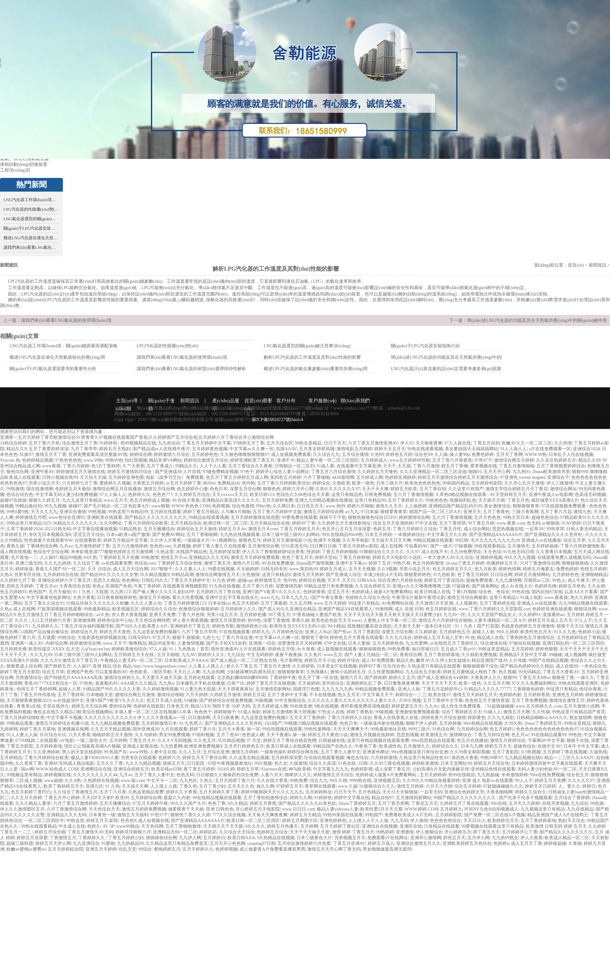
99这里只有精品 (363, 603)
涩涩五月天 (338, 591)
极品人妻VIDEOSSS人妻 (95, 757)
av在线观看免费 (116, 563)
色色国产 (37, 591)
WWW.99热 (536, 454)
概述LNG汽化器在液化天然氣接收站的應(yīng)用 (31, 237)
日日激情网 (199, 717)
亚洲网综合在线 (96, 769)
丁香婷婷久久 (92, 837)
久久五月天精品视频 (111, 729)
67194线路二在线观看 (36, 740)
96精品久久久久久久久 (75, 523)
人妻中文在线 (163, 752)
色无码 (533, 523)
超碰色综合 (524, 746)
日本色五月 (177, 706)
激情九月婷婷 (244, 752)
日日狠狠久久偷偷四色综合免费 (227, 774)
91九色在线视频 (224, 586)
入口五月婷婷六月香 (51, 620)
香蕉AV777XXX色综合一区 (51, 683)
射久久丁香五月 (241, 666)
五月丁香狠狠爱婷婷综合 (560, 466)
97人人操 (158, 649)
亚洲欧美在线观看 (104, 517)
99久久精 (338, 780)
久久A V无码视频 (175, 740)
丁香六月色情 (191, 614)
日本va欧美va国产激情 (128, 534)
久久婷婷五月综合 (192, 494)
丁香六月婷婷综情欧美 (22, 717)
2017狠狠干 (161, 569)
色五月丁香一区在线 (318, 677)
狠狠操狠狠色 (372, 649)
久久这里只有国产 (466, 488)
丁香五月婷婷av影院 (358, 546)
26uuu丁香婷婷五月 (543, 723)
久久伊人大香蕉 (165, 540)
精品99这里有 (161, 643)
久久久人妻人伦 (146, 603)
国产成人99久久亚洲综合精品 (287, 609)
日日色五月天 (310, 506)
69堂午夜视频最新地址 (230, 763)
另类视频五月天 (349, 837)
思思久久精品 (106, 580)
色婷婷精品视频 (37, 460)
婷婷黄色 (476, 717)
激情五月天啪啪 (154, 597)
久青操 (575, 843)
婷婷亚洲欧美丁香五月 (252, 460)
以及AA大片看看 (581, 591)
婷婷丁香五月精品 (201, 511)
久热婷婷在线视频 (101, 780)
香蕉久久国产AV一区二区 (60, 569)
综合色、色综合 (494, 591)
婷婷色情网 (509, 569)
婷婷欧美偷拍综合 (129, 649)
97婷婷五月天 (289, 786)
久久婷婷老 (426, 631)
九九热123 (120, 591)
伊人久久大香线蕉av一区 (161, 717)
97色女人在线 (331, 712)
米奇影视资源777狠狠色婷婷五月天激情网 (112, 551)
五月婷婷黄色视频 (209, 448)
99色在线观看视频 (425, 448)
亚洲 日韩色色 (220, 809)
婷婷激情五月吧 (30, 517)
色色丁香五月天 (297, 557)
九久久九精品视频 (143, 763)
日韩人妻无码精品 (584, 528)
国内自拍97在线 (547, 591)
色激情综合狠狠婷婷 (199, 609)
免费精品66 (228, 483)
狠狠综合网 (585, 609)
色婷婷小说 (589, 631)
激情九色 (582, 511)
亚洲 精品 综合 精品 (112, 666)
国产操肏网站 (485, 586)
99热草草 (555, 528)
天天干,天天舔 (397, 466)
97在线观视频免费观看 (564, 506)
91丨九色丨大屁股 (90, 591)
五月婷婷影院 (448, 814)
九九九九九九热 (337, 689)
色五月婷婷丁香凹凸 (31, 792)
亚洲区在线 (411, 826)
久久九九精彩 (500, 717)
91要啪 (108, 843)
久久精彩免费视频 (479, 654)
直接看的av (554, 614)
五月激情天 (518, 546)
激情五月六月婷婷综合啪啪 (445, 620)
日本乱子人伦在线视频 (571, 454)
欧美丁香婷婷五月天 (64, 786)
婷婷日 (589, 786)
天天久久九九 (44, 511)
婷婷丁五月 (380, 563)
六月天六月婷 (439, 786)
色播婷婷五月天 (502, 563)
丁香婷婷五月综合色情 (179, 563)
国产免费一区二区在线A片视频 (494, 814)
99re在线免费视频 (547, 774)
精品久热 (405, 660)
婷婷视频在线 (57, 774)
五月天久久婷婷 (524, 803)
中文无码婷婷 (260, 654)
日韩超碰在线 (331, 740)
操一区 (253, 729)
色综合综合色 (19, 494)
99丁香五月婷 (481, 523)
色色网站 (130, 580)
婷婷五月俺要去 (538, 569)
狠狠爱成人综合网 (24, 666)
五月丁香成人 (159, 466)
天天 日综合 (99, 569)
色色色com (160, 546)
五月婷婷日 (214, 837)
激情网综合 (460, 734)
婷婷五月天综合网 (89, 706)
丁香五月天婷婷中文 (190, 580)
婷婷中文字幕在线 (351, 797)
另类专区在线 (27, 574)
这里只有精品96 (370, 500)
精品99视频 (70, 557)
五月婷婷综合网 (146, 797)
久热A (6, 574)
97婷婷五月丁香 (248, 443)
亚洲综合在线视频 (379, 826)
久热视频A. (317, 671)
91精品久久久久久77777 (487, 689)
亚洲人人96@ (318, 631)
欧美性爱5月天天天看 (381, 809)
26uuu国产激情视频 (315, 563)
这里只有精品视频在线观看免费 (378, 740)
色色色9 (128, 820)
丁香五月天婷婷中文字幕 (206, 443)
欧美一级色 (363, 483)
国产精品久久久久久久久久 (566, 832)
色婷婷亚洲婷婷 (400, 477)
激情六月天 (351, 677)
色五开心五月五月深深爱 (346, 528)
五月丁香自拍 (432, 488)
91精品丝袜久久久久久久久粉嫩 (97, 603)
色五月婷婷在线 (441, 609)
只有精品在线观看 (441, 826)
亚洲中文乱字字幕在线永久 (232, 597)
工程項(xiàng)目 (15, 170)
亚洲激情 (405, 832)
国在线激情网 (39, 488)
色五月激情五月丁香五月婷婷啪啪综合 (55, 614)
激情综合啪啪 (170, 694)
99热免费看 (399, 649)
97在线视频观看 (234, 631)
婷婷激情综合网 (414, 517)
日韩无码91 (139, 637)
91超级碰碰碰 (500, 706)
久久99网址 (110, 523)
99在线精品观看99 (548, 734)
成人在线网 (391, 546)
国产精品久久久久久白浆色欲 (307, 803)
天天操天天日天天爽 (391, 540)
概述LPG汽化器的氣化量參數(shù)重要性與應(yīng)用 (316, 368)
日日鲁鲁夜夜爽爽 (401, 683)
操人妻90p (460, 454)
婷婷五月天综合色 (491, 763)
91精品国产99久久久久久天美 (111, 689)
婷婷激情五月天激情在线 (80, 471)
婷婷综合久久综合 (159, 609)
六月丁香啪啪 (316, 477)
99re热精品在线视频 (482, 723)
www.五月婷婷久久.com (539, 706)
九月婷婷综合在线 (60, 574)
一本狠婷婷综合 (409, 534)
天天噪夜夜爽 (429, 443)
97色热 (86, 683)
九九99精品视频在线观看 (583, 603)
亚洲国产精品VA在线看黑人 (345, 609)
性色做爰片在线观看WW (48, 540)
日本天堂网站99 (455, 763)
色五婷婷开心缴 (192, 488)
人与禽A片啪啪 (236, 511)
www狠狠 (160, 506)
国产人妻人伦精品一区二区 (371, 654)
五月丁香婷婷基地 (441, 654)
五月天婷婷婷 (433, 774)
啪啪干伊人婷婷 (421, 723)
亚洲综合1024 (586, 448)
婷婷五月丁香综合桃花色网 (289, 740)
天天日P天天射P (97, 797)
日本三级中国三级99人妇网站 (291, 534)
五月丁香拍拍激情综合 (265, 797)
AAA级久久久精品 (138, 683)
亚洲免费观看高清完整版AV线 (97, 454)
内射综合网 (56, 643)
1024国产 (273, 723)
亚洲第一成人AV (27, 643)
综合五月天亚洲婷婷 (393, 523)
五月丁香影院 (366, 631)
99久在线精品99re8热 (342, 534)
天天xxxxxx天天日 (229, 494)
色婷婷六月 (169, 757)
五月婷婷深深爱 (224, 551)
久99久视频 (410, 700)
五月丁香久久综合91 (44, 603)
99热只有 (401, 563)
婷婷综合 (321, 483)
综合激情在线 (493, 643)
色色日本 (218, 488)
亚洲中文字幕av (351, 563)
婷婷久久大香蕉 (181, 792)
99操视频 (264, 700)
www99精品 (127, 826)
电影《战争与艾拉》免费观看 (175, 477)
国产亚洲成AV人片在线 (177, 471)
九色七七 (211, 637)
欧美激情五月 (434, 734)
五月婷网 (118, 740)
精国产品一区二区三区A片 (435, 511)
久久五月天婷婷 (26, 797)
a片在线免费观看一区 (550, 448)
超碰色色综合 (545, 517)
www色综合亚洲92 (67, 517)
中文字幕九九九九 (331, 769)
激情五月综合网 (159, 488)
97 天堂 (254, 740)
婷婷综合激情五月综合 (206, 460)
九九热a (166, 683)
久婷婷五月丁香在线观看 (464, 803)
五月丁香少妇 (212, 786)
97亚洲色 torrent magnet (522, 477)
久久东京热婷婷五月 (556, 460)
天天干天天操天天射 (310, 832)
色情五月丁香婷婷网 (37, 689)
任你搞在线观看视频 (324, 757)
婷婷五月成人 (333, 569)
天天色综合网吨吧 (152, 620)
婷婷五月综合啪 (49, 832)
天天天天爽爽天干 (351, 729)
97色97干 (483, 460)
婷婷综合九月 (84, 631)
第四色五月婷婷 (285, 477)
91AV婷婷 (570, 523)
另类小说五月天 (44, 483)
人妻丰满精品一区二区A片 (500, 620)
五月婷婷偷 (450, 723)
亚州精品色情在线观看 (493, 769)
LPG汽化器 (32, 294)
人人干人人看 (213, 466)
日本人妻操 (359, 643)
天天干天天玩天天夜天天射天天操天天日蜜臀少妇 (392, 614)
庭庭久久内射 (177, 797)
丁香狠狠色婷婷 (528, 689)
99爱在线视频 (221, 569)
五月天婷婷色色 (387, 643)
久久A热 (72, 780)
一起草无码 (431, 792)
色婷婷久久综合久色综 (367, 597)
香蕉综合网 (411, 654)
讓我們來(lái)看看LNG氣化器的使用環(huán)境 (31, 247)
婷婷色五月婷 (399, 454)
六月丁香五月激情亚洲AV (373, 443)
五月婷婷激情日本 (159, 723)
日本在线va (219, 603)
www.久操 (347, 786)
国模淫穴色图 (306, 689)
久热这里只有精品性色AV (424, 757)
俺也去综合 (357, 757)
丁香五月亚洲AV (349, 843)
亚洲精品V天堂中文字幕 (523, 654)
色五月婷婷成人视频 (150, 500)
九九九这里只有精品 (82, 500)
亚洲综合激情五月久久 (418, 843)
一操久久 (585, 677)
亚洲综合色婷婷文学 (464, 792)
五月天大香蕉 (231, 729)
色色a (97, 586)
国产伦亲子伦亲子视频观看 (525, 797)
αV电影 (67, 740)
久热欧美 (341, 483)
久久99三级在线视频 (390, 763)
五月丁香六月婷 (257, 586)
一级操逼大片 (196, 540)
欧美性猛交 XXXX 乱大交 (54, 649)
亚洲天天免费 (162, 614)
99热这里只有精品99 (128, 511)
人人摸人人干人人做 (368, 820)
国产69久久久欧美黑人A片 (142, 626)
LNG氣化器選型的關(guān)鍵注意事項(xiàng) (31, 218)
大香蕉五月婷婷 (148, 483)
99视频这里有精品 (24, 774)
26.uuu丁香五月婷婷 (465, 563)
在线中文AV (549, 746)
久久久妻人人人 (190, 569)
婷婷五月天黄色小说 (328, 734)
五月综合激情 (355, 454)
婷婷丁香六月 (202, 729)
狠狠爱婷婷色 (417, 574)
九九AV (188, 654)
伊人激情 (419, 820)
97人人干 (583, 620)
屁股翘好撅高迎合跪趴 (369, 626)
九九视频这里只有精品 (542, 809)
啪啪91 (475, 471)
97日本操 (369, 511)
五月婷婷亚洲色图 (126, 477)
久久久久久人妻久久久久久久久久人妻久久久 (352, 700)
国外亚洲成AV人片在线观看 (238, 649)
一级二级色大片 (91, 740)
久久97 (412, 551)
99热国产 (374, 814)
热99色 (254, 620)
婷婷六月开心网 (298, 488)
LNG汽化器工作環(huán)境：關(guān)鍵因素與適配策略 (31, 199)
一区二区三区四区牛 (44, 820)
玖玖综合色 (394, 666)
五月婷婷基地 (48, 746)
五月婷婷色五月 (454, 631)
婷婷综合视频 (312, 580)
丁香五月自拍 (486, 443)
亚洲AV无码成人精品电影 (69, 763)
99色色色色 (436, 500)
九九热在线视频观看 (240, 534)
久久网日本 (284, 506)
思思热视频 (407, 734)
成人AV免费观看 (378, 660)
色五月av (520, 734)
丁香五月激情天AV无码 (90, 832)
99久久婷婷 (507, 631)
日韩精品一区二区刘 (294, 466)
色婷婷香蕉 (314, 591)
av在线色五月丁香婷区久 (454, 643)
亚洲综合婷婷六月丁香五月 (64, 580)
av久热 (102, 614)
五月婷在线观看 (165, 511)
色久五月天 (349, 694)
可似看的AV (416, 546)
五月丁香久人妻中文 (341, 752)
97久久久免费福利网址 (534, 683)
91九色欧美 (444, 574)
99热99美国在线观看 (343, 814)
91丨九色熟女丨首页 (189, 649)
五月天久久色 (240, 786)
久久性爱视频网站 (385, 671)
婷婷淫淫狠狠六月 (133, 832)
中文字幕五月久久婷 (447, 534)
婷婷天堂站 (326, 557)
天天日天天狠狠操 (400, 792)
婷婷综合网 (141, 454)
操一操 (299, 734)
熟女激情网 (580, 717)
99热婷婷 (385, 832)
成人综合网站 (477, 528)
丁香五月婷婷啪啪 (339, 551)
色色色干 (203, 712)
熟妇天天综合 (571, 820)
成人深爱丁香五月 (392, 769)
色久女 (281, 763)
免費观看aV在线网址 (387, 837)
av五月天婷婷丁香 (183, 483)
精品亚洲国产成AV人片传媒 (498, 660)
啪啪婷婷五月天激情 (112, 734)
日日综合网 (501, 574)
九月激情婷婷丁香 (92, 546)
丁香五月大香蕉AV (560, 671)
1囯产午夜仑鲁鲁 (326, 597)
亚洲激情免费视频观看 (417, 712)
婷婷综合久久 (445, 746)
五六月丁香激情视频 (413, 494)
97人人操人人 (112, 494)
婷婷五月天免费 (550, 780)
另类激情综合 (28, 677)
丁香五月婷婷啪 (354, 557)
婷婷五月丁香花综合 (444, 580)
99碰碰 (555, 654)
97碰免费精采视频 (220, 471)
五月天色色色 (487, 517)
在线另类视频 (555, 803)
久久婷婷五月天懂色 (377, 471)
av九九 (352, 511)
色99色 (290, 580)
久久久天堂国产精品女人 (491, 614)
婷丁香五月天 (486, 832)
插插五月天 (174, 763)
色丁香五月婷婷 (472, 574)
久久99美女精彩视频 (470, 752)
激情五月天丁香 (50, 454)
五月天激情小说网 (581, 706)
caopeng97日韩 (261, 843)
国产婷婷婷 (375, 677)
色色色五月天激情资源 (487, 700)
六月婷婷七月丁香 (80, 483)
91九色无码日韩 (518, 551)
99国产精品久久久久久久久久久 (465, 797)
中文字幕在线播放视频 (95, 528)
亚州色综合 (333, 683)
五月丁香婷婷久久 (405, 500)
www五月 (333, 654)
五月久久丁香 (109, 763)
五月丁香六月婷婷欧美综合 (283, 483)
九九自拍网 (213, 671)
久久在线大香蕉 (272, 780)
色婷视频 (221, 506)
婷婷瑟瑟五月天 (407, 706)
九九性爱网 (416, 643)
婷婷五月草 (248, 769)
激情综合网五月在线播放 (116, 488)
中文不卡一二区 (162, 780)
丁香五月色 (518, 500)
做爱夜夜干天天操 (186, 809)
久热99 (377, 454)
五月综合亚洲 (216, 752)
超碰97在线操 (13, 500)
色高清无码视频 (590, 494)
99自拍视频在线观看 (282, 729)
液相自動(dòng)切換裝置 (23, 164)
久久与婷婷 (146, 734)
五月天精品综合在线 (270, 523)
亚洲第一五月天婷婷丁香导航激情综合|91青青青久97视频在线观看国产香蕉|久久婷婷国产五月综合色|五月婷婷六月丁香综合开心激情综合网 (137, 437)
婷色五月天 (454, 837)
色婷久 (93, 826)
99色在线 (521, 591)
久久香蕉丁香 (28, 763)
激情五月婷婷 (410, 786)
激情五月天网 (516, 712)
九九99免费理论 (465, 551)
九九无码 (399, 820)
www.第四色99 (303, 569)
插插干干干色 (332, 517)
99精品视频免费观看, (375, 689)
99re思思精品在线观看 (433, 740)
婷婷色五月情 (281, 649)
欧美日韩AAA (241, 837)
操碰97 (75, 506)
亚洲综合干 (558, 477)
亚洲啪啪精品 (594, 574)
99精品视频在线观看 (433, 540)
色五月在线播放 (472, 740)
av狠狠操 (550, 523)
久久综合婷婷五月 (372, 586)
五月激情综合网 (263, 546)
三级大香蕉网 (525, 511)
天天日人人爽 (186, 671)
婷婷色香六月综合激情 (443, 717)
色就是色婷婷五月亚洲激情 (527, 626)
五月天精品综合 (185, 523)
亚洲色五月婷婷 (567, 694)
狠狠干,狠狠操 (186, 637)
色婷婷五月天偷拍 (73, 488)
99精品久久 (186, 466)
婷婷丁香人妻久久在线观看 (219, 546)
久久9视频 (387, 569)
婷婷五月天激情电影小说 (287, 540)
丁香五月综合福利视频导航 (87, 626)
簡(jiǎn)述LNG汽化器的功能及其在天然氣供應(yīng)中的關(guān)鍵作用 (537, 320)
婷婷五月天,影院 (102, 820)
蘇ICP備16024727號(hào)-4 (277, 419)
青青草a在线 (29, 706)
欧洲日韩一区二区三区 (225, 523)
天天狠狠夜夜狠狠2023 (28, 700)
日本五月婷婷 (378, 534)
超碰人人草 (69, 689)
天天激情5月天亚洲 (434, 603)
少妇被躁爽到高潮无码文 (251, 671)
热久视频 (507, 671)
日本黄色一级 (102, 814)
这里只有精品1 (503, 597)
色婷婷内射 (510, 694)
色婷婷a (501, 843)
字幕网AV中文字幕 (546, 740)
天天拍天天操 (93, 477)
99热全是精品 (308, 443)
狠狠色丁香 (563, 677)
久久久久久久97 (344, 488)
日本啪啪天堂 (99, 694)
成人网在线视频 (15, 551)
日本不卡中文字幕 (581, 746)
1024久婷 (226, 769)
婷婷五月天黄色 (115, 631)
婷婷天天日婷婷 (540, 786)
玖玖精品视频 (231, 740)
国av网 (27, 769)
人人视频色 (466, 603)
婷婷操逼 (24, 569)
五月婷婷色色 (204, 454)
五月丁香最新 (274, 603)
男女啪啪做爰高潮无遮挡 (387, 849)
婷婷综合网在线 (302, 752)
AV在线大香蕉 (186, 500)
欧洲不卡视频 (327, 540)
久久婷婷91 (529, 614)
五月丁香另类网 (393, 803)
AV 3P (108, 826)
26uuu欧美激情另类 (551, 471)
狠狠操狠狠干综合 (480, 666)
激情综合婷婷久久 (122, 677)
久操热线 (598, 752)
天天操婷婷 (247, 569)
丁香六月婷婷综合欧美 (146, 523)
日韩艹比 (236, 683)
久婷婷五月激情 (225, 694)
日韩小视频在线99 (60, 477)
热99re (209, 483)
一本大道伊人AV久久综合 (448, 557)
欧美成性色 (390, 746)
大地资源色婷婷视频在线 (101, 637)
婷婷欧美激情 (425, 763)
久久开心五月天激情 (524, 483)
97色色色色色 (68, 460)
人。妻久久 (569, 786)
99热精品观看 (19, 723)
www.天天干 (115, 643)
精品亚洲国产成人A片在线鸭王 (557, 814)
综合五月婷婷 (467, 786)
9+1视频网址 (224, 540)
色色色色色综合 (445, 820)
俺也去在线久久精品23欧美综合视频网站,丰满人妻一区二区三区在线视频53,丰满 (112, 712)
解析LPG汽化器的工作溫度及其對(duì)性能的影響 (312, 357)
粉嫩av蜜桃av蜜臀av (26, 849)
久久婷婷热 (303, 666)
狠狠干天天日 (570, 626)
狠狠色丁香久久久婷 (190, 814)
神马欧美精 (299, 769)
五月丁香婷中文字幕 (287, 694)
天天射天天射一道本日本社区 (423, 626)
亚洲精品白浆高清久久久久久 (231, 500)
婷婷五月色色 (572, 586)
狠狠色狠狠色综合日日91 (372, 517)
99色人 (559, 580)
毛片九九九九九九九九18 (495, 540)
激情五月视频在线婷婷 (372, 734)
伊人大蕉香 (531, 837)
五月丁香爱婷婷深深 (49, 448)
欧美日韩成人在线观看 (288, 746)
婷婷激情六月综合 (171, 454)
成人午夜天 (578, 580)
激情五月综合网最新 (467, 597)
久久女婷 (596, 586)
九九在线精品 (580, 809)
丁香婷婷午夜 (282, 677)
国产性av (342, 631)
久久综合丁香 (86, 563)
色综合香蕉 (590, 689)
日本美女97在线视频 (337, 666)
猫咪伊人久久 (298, 774)
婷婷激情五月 (267, 580)
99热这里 (75, 820)
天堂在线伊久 (56, 706)
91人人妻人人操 (21, 734)
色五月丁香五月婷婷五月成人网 (237, 477)
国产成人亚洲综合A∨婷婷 (442, 677)
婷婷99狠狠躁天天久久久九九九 (272, 792)
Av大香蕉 (305, 649)
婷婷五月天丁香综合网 (204, 757)
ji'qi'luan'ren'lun (95, 649)
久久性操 (541, 712)
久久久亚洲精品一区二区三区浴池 (433, 471)
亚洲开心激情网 (425, 837)
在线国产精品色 (191, 551)
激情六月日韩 (246, 563)
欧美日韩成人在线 (432, 591)
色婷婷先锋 (545, 586)
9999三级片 (419, 729)
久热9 (321, 488)
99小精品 (336, 626)
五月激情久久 (416, 746)
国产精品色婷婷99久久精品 (526, 666)
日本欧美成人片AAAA (186, 660)
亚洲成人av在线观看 (537, 603)
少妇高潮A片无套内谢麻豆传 (440, 769)
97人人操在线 (457, 443)
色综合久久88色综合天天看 (302, 494)
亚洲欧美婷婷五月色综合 (467, 843)
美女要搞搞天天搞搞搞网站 (471, 448)
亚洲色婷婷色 (333, 820)
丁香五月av (46, 586)
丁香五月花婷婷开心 (442, 689)
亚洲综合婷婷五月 (131, 769)
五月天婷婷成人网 (270, 706)
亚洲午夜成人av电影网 (551, 494)
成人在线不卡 (434, 551)
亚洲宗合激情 (72, 511)
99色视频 (97, 511)
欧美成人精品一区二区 (567, 837)
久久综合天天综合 (237, 832)
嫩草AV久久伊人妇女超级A (443, 660)
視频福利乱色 (463, 500)
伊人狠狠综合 (429, 832)
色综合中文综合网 (51, 551)
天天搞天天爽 (135, 786)
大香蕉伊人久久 (485, 677)
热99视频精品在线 (138, 443)
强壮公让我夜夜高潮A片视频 (92, 746)
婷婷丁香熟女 (360, 712)
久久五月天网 (496, 683)
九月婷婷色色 (565, 574)
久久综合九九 (326, 454)
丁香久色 (188, 786)
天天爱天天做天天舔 (162, 677)
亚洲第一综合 (262, 643)
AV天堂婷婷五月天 (508, 494)
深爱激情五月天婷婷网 (299, 643)
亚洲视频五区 (387, 780)
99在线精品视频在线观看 (217, 797)
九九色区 (188, 780)
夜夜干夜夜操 (288, 654)
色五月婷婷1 (502, 729)
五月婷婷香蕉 (536, 694)
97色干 (247, 471)
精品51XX (200, 706)
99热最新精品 (97, 609)
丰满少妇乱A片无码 (382, 574)
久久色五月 (204, 740)
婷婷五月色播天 (282, 826)
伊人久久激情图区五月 (22, 809)
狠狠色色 (272, 488)
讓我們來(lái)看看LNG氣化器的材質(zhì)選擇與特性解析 (191, 368)
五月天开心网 (497, 471)
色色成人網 (253, 734)
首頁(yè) (576, 265)
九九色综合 (169, 443)
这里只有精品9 (276, 574)
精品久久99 (589, 460)
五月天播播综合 (159, 528)
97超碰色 (461, 586)
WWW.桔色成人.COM (57, 769)
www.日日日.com (298, 809)
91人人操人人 (513, 448)
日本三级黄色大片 (314, 837)
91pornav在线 (274, 769)
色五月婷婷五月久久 (452, 569)
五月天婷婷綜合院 (65, 849)
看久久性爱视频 (187, 597)
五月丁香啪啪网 (202, 534)
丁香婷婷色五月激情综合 (529, 637)
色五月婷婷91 (13, 591)
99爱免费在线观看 (299, 517)
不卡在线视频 (322, 694)
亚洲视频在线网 (73, 729)
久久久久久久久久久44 (95, 774)
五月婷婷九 (451, 809)
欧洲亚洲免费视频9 (203, 746)
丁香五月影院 (19, 746)
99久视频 (263, 763)
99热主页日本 (516, 517)
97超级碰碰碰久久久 (503, 786)
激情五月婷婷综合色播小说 (62, 723)
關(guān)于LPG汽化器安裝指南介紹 (31, 228)
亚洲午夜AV (42, 471)
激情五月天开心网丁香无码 (334, 849)
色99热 (248, 483)
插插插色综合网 (161, 837)
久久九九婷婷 (57, 563)
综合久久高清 (322, 763)
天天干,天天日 (341, 580)
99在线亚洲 (301, 706)
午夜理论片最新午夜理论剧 (418, 597)
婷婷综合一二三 (410, 694)
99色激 (597, 803)
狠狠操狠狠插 (575, 563)
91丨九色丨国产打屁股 (477, 626)
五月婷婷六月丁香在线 (218, 591)
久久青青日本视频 (554, 551)
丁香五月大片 (142, 740)
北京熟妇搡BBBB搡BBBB (242, 677)
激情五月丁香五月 (80, 660)
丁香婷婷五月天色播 (119, 557)
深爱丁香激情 (276, 620)
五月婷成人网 (369, 477)
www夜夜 (51, 466)
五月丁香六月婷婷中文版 (277, 511)
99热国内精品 (456, 483)
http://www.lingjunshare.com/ (159, 666)
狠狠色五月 (250, 540)
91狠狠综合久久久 (377, 786)
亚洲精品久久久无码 (209, 557)
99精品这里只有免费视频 (328, 586)
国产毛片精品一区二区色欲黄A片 (116, 506)
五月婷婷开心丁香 (520, 832)
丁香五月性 (450, 528)
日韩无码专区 (274, 569)
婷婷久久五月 (402, 677)
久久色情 (563, 443)
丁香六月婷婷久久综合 (415, 528)
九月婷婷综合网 (472, 729)
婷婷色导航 (223, 626)
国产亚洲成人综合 (343, 574)
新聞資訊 (598, 265)
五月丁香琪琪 (452, 523)
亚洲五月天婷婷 (101, 849)
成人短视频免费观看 (291, 454)
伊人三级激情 (559, 483)
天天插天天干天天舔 (223, 826)
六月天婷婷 (197, 694)
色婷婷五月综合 (272, 832)
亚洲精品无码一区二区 (175, 832)
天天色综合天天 (104, 809)
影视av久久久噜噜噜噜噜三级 (421, 586)
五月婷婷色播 (253, 614)
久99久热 (513, 723)
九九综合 (236, 654)
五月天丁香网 (509, 454)
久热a (5, 609)
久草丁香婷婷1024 (24, 528)
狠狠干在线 (577, 740)
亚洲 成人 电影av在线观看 (487, 780)
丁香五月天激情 (274, 666)
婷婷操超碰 (555, 843)
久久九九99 (41, 654)
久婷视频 (182, 546)
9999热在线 (360, 780)
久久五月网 (300, 603)
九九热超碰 (488, 774)
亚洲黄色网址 (376, 752)
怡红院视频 (136, 460)
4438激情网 (343, 477)
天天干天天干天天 (439, 683)
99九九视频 (55, 506)
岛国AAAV (286, 448)
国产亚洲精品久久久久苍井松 (554, 534)
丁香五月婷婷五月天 (300, 528)
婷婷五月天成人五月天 (550, 620)
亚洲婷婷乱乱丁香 (364, 683)
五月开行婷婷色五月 (244, 746)
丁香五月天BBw (534, 677)
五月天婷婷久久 (198, 849)
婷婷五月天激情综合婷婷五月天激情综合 (458, 477)
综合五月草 (574, 540)
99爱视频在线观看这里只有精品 (492, 826)
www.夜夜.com (511, 523)
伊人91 (407, 443)
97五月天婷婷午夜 (150, 803)
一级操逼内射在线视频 (381, 723)
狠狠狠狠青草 (525, 506)
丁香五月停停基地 (37, 694)
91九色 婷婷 (224, 580)
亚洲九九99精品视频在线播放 (324, 500)
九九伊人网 (190, 837)
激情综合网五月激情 (135, 694)
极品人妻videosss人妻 (337, 809)
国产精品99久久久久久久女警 (109, 574)
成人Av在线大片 (516, 586)
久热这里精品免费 (146, 792)
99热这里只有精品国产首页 (578, 712)
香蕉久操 (15, 546)
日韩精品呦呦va (531, 717)
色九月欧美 (485, 569)
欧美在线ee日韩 (166, 769)
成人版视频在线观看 (337, 649)
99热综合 (66, 637)
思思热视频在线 (507, 528)
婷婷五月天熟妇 (114, 448)
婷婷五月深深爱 (32, 837)
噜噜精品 (137, 643)
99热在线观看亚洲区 (578, 683)
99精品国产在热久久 (333, 746)
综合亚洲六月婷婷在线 (400, 580)
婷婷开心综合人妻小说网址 (282, 471)
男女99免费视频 (174, 734)
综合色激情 (243, 506)
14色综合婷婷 (13, 443)
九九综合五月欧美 (423, 671)
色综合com (144, 563)
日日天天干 (345, 792)
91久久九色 (565, 631)
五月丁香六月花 (556, 511)
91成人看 (325, 466)
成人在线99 (567, 666)
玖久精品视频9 (154, 574)
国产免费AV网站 (168, 534)
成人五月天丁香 (526, 843)
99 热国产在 (115, 752)
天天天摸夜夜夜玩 (235, 689)
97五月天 (161, 637)
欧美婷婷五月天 (502, 820)
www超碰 (53, 780)
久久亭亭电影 (355, 540)
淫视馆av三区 (537, 580)
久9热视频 (531, 752)
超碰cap (245, 580)
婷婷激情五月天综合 (333, 774)
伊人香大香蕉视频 (129, 614)
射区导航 (163, 671)
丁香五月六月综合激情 (333, 471)
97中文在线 (426, 523)
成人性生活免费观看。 (463, 706)
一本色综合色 (593, 666)
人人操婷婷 (415, 506)
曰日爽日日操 (323, 546)
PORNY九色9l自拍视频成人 (491, 809)
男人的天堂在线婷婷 (82, 752)
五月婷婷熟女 (318, 792)
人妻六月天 (272, 774)
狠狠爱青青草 (393, 511)
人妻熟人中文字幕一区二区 (390, 620)
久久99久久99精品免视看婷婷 (431, 780)
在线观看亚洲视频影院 (185, 586)
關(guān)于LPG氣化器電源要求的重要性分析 (53, 368)
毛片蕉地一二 (24, 557)
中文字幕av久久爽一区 (251, 448)
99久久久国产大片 (188, 803)
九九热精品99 (130, 843)
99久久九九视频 (519, 557)
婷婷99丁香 (370, 666)
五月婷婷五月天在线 (134, 654)
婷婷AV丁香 (303, 523)
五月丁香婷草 (71, 694)
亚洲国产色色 (118, 586)
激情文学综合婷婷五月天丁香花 (516, 488)
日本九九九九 (294, 597)
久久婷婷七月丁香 (18, 580)
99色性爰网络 (317, 729)
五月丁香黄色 (496, 511)
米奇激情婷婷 (514, 774)
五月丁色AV (228, 734)
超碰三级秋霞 (19, 843)
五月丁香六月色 (44, 443)
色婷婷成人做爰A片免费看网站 (381, 591)
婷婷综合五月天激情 (197, 528)
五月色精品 (369, 792)
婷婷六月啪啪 (360, 506)
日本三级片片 (389, 483)
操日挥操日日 (425, 649)
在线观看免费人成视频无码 (564, 557)
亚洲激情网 (84, 620)
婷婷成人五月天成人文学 (438, 637)
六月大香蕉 (79, 734)
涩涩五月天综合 (88, 534)
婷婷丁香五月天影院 (20, 671)
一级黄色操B (272, 752)
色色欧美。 (141, 671)
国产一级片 (441, 546)
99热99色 (114, 460)
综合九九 (319, 780)
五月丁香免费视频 (529, 700)
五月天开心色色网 (227, 843)
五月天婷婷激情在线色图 (255, 517)
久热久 (206, 780)
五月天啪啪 (168, 654)
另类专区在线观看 (138, 757)
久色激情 (251, 574)
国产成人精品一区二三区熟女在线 (244, 660)
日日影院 (196, 763)
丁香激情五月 (63, 837)
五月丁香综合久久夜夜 (250, 466)
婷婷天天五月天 (389, 448)
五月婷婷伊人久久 (238, 609)
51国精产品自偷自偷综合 (44, 631)
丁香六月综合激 (237, 637)
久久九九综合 (398, 637)
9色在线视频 (326, 706)
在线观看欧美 (88, 540)
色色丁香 (217, 803)
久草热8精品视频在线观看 (461, 494)
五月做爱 (46, 637)
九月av (65, 546)
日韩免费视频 (377, 494)
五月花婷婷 (522, 649)
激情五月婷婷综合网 (323, 511)
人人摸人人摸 (163, 786)
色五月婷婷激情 (428, 563)
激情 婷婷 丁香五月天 (353, 832)
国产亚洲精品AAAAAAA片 (496, 534)
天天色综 (492, 551)
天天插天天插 (491, 500)
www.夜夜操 (556, 597)
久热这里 (165, 551)
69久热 (90, 557)
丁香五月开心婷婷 (62, 797)
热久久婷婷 (581, 597)
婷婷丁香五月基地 (37, 729)
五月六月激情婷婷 (130, 546)
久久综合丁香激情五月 (75, 792)
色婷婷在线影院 (148, 706)
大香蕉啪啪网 (499, 792)
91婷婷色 (109, 443)
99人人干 (524, 780)
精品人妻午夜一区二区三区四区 (327, 460)
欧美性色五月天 (536, 631)
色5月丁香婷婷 (105, 466)
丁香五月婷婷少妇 (126, 837)
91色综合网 (443, 729)
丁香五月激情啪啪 (516, 466)
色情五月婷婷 (593, 569)
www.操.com (133, 780)
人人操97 (49, 557)
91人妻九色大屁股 (198, 689)
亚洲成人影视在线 (140, 746)
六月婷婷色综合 (287, 631)
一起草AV (534, 528)
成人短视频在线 (153, 820)
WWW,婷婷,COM (421, 809)
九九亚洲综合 (86, 843)
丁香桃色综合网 (42, 546)
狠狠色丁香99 (314, 637)
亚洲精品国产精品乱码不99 (455, 506)
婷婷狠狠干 (225, 712)
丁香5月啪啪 (464, 591)
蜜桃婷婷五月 (167, 849)
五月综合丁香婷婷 (572, 797)
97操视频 (463, 546)
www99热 (138, 752)
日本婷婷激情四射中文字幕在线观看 (546, 763)
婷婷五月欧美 (403, 488)
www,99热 (93, 460)
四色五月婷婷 (19, 586)
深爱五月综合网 (245, 488)
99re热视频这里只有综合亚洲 (419, 752)
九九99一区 (454, 614)
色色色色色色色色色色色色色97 (547, 729)
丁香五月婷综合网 (491, 734)
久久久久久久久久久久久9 (109, 717)
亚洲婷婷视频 (489, 557)
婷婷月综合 (348, 660)
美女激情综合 (497, 506)
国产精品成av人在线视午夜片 (161, 448)
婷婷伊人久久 (211, 654)
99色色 (575, 734)
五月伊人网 (478, 837)
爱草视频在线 (483, 466)
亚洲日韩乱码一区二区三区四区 (573, 643)
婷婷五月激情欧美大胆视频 (289, 712)
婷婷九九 (261, 631)
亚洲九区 (94, 786)
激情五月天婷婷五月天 (475, 694)
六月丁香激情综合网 (540, 563)
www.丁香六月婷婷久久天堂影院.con (494, 609)
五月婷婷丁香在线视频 (565, 752)
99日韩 (461, 540)
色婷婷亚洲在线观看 (552, 609)
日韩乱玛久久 (154, 580)
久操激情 (298, 763)
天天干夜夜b (278, 734)
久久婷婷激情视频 (160, 689)
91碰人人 (492, 712)
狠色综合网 (17, 471)
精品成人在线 (490, 637)
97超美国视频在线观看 (59, 609)
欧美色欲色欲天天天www (336, 620)
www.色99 (335, 506)
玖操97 (26, 454)
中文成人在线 (71, 826)
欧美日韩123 (262, 494)
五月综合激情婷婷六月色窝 (304, 843)
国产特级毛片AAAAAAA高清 (73, 677)
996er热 (263, 506)
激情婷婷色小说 (251, 626)
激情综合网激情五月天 (217, 574)
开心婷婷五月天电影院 (257, 809)
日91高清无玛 (294, 546)
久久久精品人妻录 (33, 803)
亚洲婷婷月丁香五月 (190, 626)
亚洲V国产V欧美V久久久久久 (271, 591)
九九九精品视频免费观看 (115, 723)
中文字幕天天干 (377, 694)
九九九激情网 (508, 580)
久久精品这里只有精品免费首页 (177, 843)
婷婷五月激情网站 (532, 574)
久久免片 (313, 654)
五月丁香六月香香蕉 (452, 460)
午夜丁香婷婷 (147, 586)
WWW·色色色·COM (191, 506)
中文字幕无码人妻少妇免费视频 (66, 494)
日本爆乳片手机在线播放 (200, 683)
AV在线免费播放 (277, 563)
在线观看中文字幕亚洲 (358, 466)
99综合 (145, 849)
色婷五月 (382, 528)
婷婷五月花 (254, 694)
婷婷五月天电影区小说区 (396, 557)
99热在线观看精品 (39, 826)
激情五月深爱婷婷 (228, 620)
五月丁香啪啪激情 (183, 826)
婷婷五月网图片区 (300, 820)
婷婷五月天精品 (305, 814)
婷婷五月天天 (498, 746)
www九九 (270, 597)
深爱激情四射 (288, 586)
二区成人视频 (28, 780)
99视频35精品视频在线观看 (310, 723)
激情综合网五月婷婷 (514, 460)
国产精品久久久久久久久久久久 (156, 517)
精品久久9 (16, 448)
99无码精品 (529, 671)
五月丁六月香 (112, 792)
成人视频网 (575, 654)
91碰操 (190, 700)
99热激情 (15, 488)
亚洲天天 (472, 511)
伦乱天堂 (127, 849)
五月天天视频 (362, 569)
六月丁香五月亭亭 (199, 631)
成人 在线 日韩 (409, 609)
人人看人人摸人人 (206, 666)
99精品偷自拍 (28, 506)
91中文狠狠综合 (290, 700)
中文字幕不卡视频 (64, 717)
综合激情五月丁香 (80, 443)
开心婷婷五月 (457, 832)
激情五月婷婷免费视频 (144, 809)
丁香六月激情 (426, 466)
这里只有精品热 (347, 494)
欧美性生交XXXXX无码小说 (297, 626)
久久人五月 (190, 752)
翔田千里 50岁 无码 (231, 706)
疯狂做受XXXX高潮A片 (555, 500)
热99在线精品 (461, 774)
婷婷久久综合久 (530, 792)
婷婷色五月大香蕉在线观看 (356, 637)
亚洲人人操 (409, 689)
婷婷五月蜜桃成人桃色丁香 (469, 671)
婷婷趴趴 (208, 832)
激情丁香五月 (217, 563)
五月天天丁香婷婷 (307, 717)
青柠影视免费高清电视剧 (365, 706)
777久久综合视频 (229, 814)
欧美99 (122, 797)
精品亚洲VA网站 (165, 460)
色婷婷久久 (139, 494)
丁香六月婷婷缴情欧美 (582, 546)
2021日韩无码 (57, 528)
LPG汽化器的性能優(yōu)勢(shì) (31, 209)
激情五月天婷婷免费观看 (255, 557)
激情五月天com (263, 528)
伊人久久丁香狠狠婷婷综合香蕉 (273, 551)
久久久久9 (50, 660)
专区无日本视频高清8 (50, 534)
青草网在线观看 (320, 786)
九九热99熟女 (505, 837)
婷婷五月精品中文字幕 (125, 540)
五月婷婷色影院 (486, 483)
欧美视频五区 (125, 609)
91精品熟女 (130, 528)
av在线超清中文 (68, 700)
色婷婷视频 (226, 849)
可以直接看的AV (111, 671)
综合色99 (423, 454)
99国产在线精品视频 (548, 660)
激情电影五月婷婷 (354, 448)
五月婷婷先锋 (13, 649)
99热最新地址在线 (388, 729)
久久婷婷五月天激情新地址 (344, 523)
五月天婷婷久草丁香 (219, 792)
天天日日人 (474, 820)
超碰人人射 (483, 631)
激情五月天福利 (132, 814)
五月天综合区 (279, 443)
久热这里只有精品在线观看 (434, 666)
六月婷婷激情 (383, 757)
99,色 (470, 637)
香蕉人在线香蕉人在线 (396, 717)
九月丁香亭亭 (84, 448)
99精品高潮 (182, 574)
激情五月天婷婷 (308, 574)
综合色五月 (577, 774)
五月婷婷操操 (545, 546)
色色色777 (162, 494)
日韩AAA (366, 580)
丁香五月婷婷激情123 (185, 603)
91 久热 (112, 786)
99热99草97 (491, 757)
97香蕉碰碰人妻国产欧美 (317, 614)
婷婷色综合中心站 (115, 620)
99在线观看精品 (489, 546)
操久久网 (265, 786)
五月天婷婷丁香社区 (340, 826)
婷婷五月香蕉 (263, 803)
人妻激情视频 (190, 643)
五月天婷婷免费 (277, 500)
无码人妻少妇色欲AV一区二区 (546, 769)
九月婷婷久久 (45, 626)
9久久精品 (237, 803)
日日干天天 (335, 443)
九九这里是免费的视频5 (155, 631)
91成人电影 (531, 597)
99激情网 (384, 609)
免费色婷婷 (482, 454)
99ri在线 (499, 803)
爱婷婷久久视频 (115, 483)
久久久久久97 (581, 780)
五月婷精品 (11, 757)
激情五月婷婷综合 (507, 740)
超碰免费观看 (479, 580)
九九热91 (521, 471)
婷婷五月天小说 (320, 660)
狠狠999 (579, 471)
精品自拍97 (382, 797)
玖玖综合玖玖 (53, 734)
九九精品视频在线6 (523, 757)
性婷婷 (313, 551)
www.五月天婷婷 (330, 603)
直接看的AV (107, 683)
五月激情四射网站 (273, 689)
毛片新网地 (291, 660)
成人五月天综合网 (130, 569)
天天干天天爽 (375, 488)
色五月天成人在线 (164, 700)
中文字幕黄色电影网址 (48, 597)
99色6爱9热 (17, 511)
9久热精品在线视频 (276, 837)
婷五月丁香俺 (454, 466)
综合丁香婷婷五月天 (462, 712)
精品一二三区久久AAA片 (569, 757)
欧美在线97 (439, 694)
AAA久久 (558, 717)
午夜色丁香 (366, 746)
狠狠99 (510, 677)
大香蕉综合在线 (74, 586)
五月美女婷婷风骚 (317, 448)
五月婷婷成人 (374, 460)
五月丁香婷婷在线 (497, 603)
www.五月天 (116, 500)
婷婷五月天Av (232, 528)
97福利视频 (203, 734)
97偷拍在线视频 (524, 643)
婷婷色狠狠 (546, 649)
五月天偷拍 (60, 591)
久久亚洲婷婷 (46, 752)
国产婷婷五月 (57, 666)
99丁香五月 (279, 614)
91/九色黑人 (191, 723)
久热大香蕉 (84, 597)
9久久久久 (255, 826)
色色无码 (185, 774)
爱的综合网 (120, 706)
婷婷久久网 (301, 797)
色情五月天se (174, 557)
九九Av (431, 706)
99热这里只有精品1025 (28, 523)
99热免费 (299, 780)
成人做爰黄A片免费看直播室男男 (272, 849)
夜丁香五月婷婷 (199, 769)
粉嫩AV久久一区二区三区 (527, 443)
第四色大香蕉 (464, 757)
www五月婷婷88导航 (410, 460)
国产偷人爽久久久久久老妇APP (163, 591)
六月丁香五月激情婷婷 (75, 803)
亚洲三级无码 (28, 563)
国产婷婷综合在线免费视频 (226, 700)
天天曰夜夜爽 (225, 717)
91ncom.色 (10, 460)
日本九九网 (472, 746)
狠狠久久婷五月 (44, 500)
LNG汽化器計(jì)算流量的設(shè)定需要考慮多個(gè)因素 (446, 368)
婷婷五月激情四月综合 (130, 471)
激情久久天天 (389, 506)
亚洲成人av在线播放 (541, 540)
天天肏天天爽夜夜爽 (267, 814)
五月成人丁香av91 (458, 649)
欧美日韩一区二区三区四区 (253, 820)
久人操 (441, 454)
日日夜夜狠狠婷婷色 (117, 597)
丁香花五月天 (424, 803)
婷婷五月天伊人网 (53, 843)
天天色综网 (152, 826)
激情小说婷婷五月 (348, 671)
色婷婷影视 (361, 769)
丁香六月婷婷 (76, 466)
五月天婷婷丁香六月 (235, 780)
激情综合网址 (563, 488)
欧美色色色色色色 (422, 483)
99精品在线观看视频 (209, 517)
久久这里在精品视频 (249, 757)
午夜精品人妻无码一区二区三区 (131, 660)
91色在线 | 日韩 (353, 763)
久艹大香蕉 (133, 466)
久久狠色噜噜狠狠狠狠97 (244, 454)
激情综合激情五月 (567, 700)
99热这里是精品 (493, 649)
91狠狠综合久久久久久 (381, 551)
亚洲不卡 (286, 460)
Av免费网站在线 (397, 603)
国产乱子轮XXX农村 (226, 643)
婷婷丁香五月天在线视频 (271, 683)
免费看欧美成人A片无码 (408, 814)
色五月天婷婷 (245, 603)
